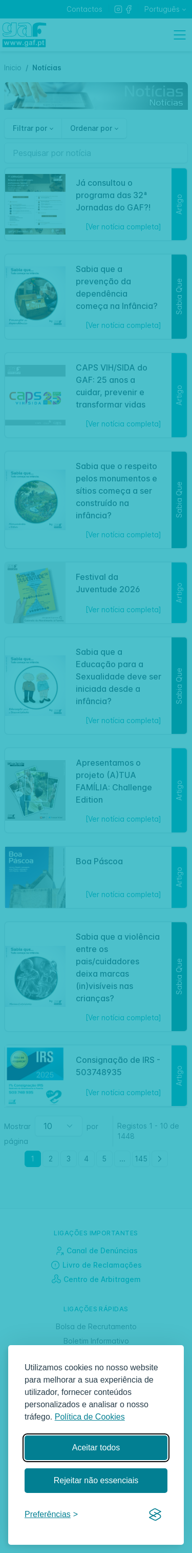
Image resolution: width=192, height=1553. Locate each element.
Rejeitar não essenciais (96, 1480)
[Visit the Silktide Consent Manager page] (155, 1515)
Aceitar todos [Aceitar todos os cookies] (96, 1447)
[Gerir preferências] (51, 1514)
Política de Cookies (90, 1416)
